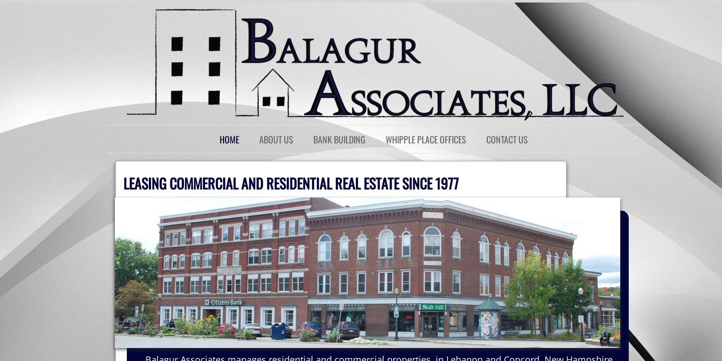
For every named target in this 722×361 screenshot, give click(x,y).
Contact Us (507, 139)
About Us (276, 139)
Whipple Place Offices (426, 139)
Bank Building (339, 139)
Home (229, 139)
